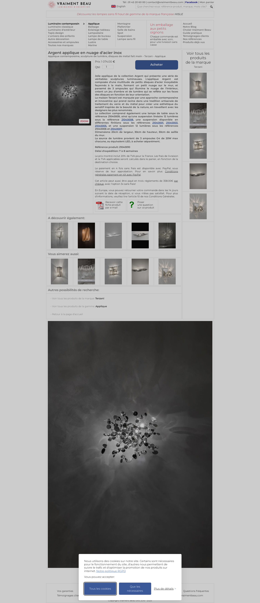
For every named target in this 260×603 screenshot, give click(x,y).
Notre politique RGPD (111, 571)
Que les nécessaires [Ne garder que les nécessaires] (135, 588)
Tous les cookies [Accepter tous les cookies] (100, 588)
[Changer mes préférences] (163, 589)
